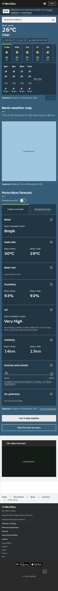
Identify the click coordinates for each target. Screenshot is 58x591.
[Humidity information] (51, 284)
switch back (27, 12)
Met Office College (9, 511)
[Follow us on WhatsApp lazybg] (45, 571)
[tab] (15, 209)
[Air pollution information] (51, 394)
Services (5, 531)
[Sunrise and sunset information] (51, 365)
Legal (4, 550)
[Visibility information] (51, 340)
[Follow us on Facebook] (24, 571)
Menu (52, 4)
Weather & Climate (9, 524)
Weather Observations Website (13, 520)
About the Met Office (10, 535)
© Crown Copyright (29, 576)
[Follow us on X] (13, 571)
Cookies (5, 546)
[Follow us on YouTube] (18, 571)
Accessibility (6, 543)
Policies (5, 539)
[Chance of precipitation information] (51, 267)
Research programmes (10, 527)
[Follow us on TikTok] (29, 571)
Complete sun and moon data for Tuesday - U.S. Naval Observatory (27, 382)
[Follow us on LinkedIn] (39, 571)
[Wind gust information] (51, 219)
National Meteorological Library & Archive (17, 515)
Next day (38, 79)
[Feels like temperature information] (51, 242)
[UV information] (51, 310)
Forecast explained (47, 409)
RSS (3, 557)
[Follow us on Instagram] (34, 571)
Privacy (4, 553)
